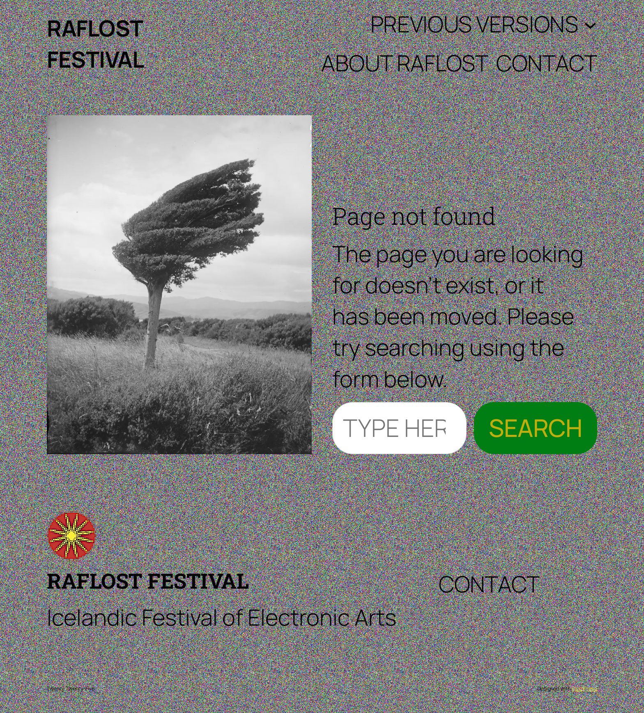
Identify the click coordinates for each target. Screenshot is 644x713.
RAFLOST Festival (147, 580)
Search (535, 427)
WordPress (584, 688)
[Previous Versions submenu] (590, 24)
